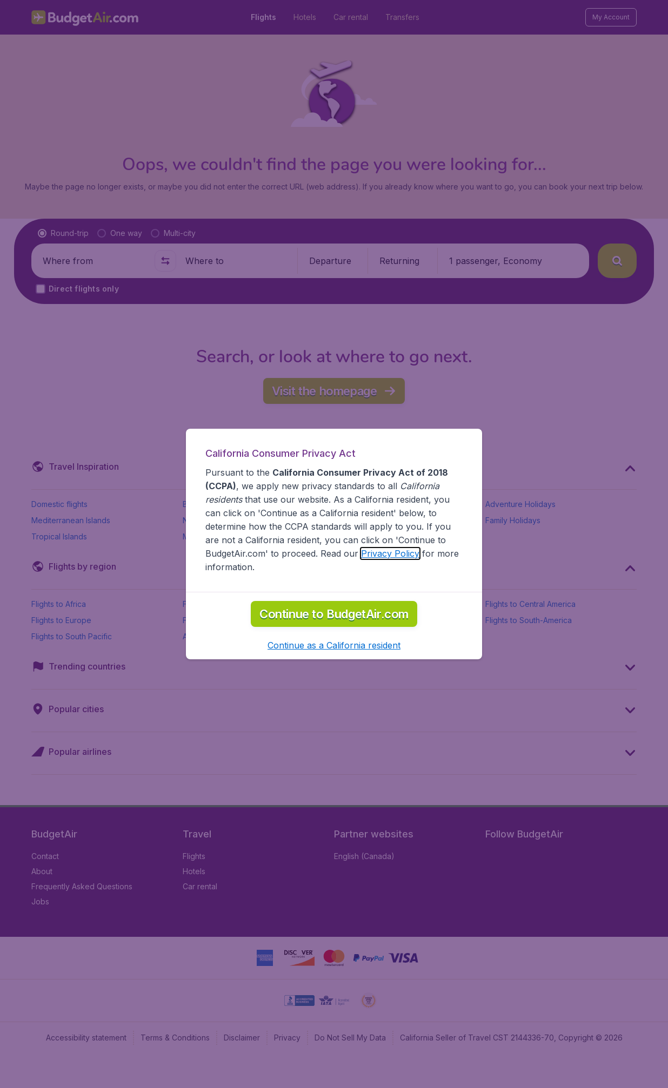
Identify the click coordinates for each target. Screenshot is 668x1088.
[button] (334, 645)
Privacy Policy (390, 553)
